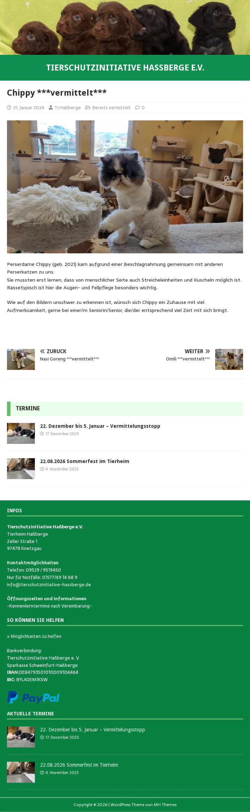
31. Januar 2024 (28, 107)
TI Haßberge (67, 107)
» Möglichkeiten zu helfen (34, 636)
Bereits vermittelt (111, 107)
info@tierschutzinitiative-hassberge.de (49, 584)
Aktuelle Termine (30, 713)
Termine (28, 408)
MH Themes (165, 804)
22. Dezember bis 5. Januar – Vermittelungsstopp (100, 426)
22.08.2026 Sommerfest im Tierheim (84, 461)
